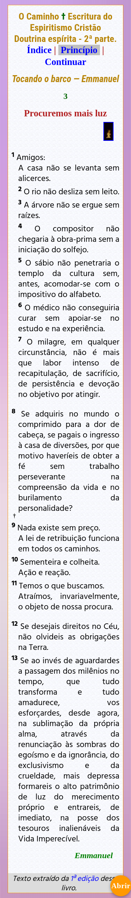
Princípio (79, 50)
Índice (39, 50)
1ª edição (84, 878)
